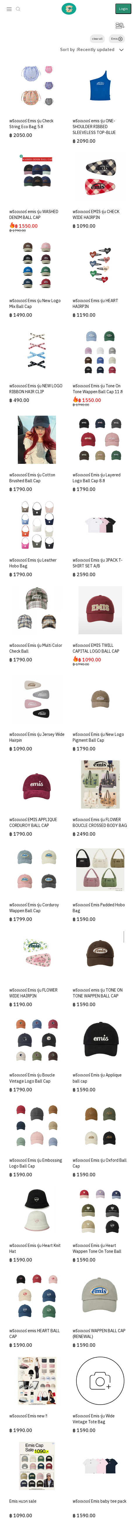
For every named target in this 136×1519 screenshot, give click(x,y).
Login (123, 8)
